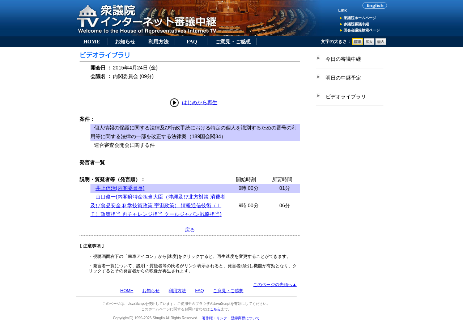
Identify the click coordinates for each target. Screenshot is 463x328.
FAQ (192, 41)
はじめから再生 (199, 102)
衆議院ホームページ (360, 18)
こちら (215, 309)
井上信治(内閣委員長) (119, 188)
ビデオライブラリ (346, 96)
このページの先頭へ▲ (275, 284)
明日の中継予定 (343, 78)
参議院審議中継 (356, 24)
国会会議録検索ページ (362, 30)
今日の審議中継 (343, 59)
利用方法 (158, 41)
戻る (190, 230)
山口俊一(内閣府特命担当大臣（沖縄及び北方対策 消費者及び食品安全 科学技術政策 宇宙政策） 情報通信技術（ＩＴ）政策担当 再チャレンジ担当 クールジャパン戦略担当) (157, 205)
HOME (91, 41)
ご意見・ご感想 (233, 41)
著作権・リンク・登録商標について (231, 318)
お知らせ (125, 41)
